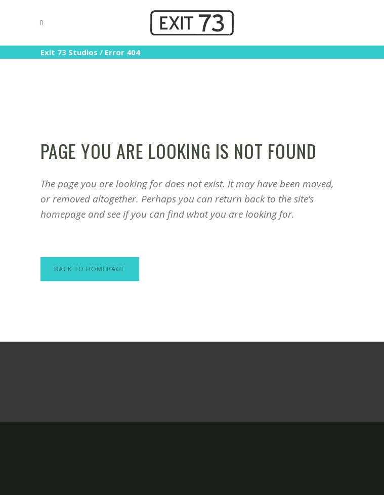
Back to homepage (89, 268)
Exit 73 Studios (69, 52)
